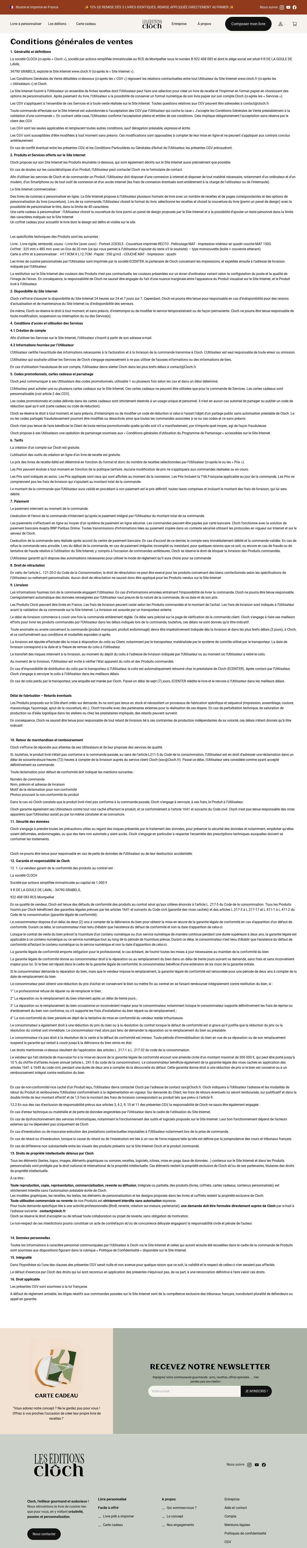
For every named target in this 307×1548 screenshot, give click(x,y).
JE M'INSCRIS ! (256, 1391)
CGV (227, 1542)
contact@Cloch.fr (183, 367)
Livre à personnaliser (25, 24)
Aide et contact (235, 1508)
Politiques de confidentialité (245, 1533)
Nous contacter (44, 1534)
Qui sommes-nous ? (181, 1508)
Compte (230, 1516)
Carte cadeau (86, 24)
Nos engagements (180, 1525)
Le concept (174, 1516)
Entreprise (179, 24)
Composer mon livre (248, 24)
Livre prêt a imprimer (118, 1516)
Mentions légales (237, 1525)
